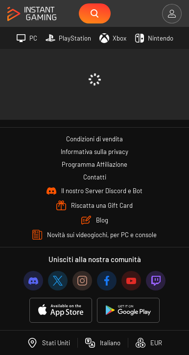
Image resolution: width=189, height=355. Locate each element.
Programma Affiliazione (94, 164)
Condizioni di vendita (94, 139)
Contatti (94, 177)
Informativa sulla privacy (94, 151)
